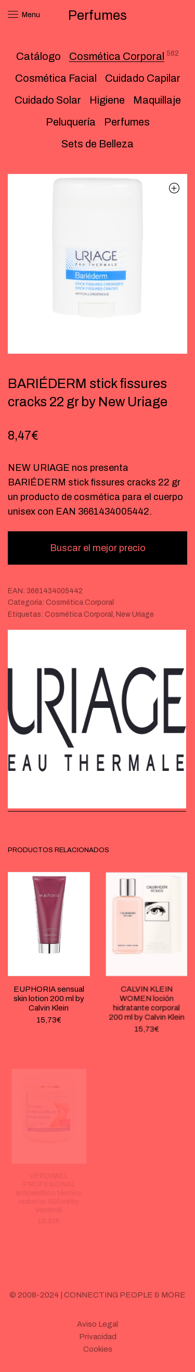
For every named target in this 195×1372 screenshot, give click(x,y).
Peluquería (71, 122)
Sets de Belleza (97, 143)
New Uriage (135, 614)
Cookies (97, 1349)
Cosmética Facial (56, 78)
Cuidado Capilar (142, 78)
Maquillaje (157, 100)
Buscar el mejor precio (98, 548)
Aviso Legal (97, 1324)
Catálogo (38, 56)
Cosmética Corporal (116, 56)
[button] (173, 188)
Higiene (107, 100)
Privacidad (97, 1336)
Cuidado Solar (48, 100)
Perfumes (127, 122)
